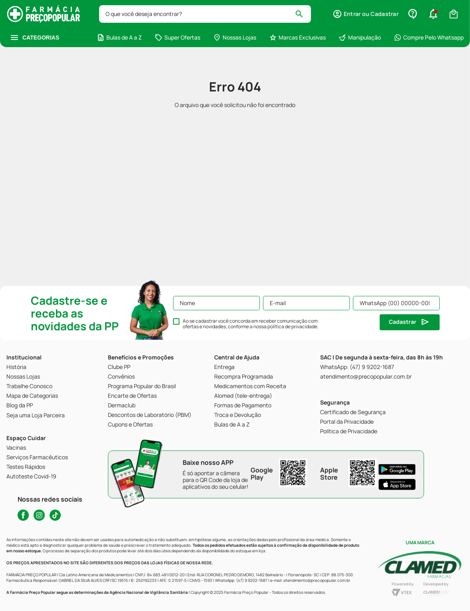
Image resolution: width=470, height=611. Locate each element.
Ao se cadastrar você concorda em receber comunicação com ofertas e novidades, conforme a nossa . (251, 323)
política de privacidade (292, 326)
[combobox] (205, 14)
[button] (365, 14)
